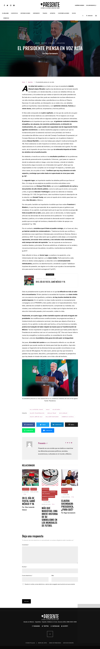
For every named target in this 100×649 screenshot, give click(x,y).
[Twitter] (7, 5)
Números (6, 18)
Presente (44, 43)
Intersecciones (25, 13)
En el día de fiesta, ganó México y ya (28, 501)
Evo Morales (63, 413)
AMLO (48, 409)
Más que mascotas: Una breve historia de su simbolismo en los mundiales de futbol (50, 517)
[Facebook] (4, 5)
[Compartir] (28, 424)
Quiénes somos (79, 5)
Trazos (45, 13)
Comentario (25, 544)
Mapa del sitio (42, 646)
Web (52, 578)
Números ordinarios (48, 496)
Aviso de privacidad (55, 646)
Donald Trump (52, 413)
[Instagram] (10, 5)
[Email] (71, 424)
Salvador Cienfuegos (52, 416)
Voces (74, 13)
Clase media (56, 409)
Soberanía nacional (68, 416)
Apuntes (52, 13)
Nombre (24, 570)
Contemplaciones (63, 13)
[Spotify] (14, 5)
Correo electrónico (27, 578)
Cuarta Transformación (37, 413)
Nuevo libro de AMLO (36, 416)
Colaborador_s (91, 5)
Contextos (14, 13)
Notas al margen (67, 489)
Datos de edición (68, 646)
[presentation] (37, 593)
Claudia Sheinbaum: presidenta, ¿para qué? (67, 505)
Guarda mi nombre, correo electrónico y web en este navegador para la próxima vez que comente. (50, 587)
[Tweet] (42, 424)
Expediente (36, 13)
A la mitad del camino (36, 409)
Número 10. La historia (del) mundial (48, 492)
